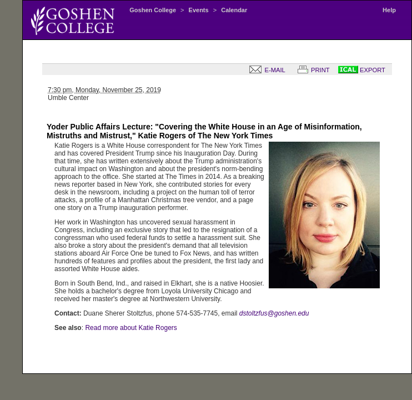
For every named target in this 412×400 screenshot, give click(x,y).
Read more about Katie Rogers (131, 328)
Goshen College (152, 10)
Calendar (234, 10)
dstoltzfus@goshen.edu (274, 313)
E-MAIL (265, 70)
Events (199, 10)
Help (389, 10)
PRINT (311, 70)
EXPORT (361, 70)
